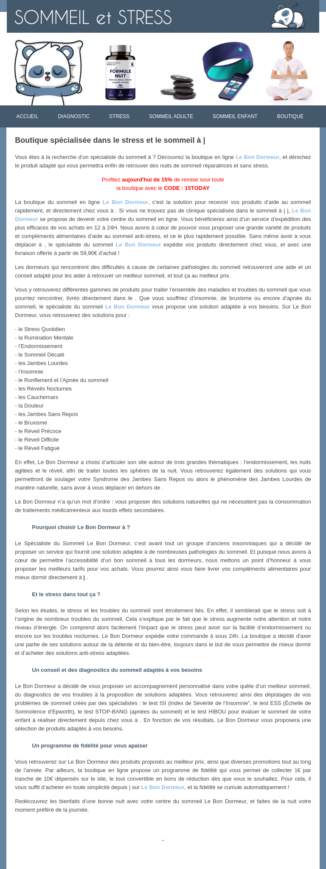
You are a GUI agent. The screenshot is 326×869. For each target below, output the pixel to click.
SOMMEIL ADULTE (171, 116)
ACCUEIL (27, 116)
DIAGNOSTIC (74, 116)
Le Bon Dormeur (257, 157)
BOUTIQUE (290, 116)
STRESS (119, 116)
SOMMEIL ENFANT (235, 116)
